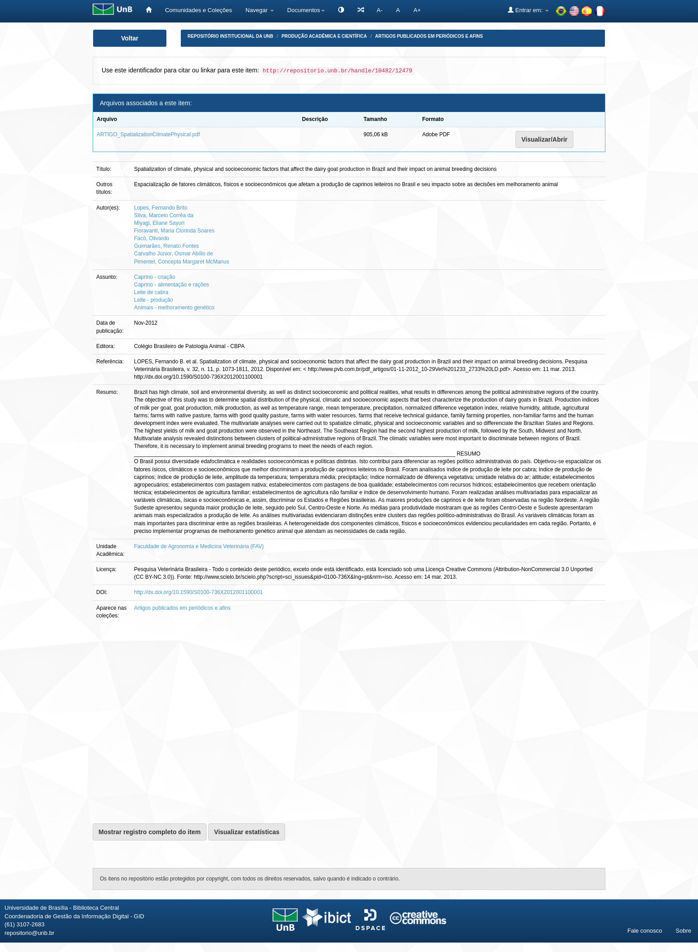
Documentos (306, 10)
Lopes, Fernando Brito (161, 208)
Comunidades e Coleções (198, 10)
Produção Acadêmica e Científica (324, 36)
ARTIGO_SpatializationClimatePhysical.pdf (148, 134)
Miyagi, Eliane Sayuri (159, 223)
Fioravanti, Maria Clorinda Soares (174, 231)
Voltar (130, 38)
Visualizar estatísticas (246, 832)
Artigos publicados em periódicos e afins (429, 36)
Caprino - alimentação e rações (171, 285)
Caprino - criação (154, 277)
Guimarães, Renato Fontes (166, 246)
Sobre (683, 930)
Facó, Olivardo (151, 238)
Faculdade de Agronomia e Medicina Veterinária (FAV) (199, 546)
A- (380, 10)
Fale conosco (644, 930)
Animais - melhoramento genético (174, 307)
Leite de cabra (151, 292)
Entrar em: (528, 9)
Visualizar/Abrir (544, 139)
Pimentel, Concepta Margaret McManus (181, 262)
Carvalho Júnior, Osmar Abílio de (173, 253)
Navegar (260, 10)
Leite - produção (153, 300)
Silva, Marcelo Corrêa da (163, 215)
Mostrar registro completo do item (149, 832)
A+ (417, 10)
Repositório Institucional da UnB (230, 36)
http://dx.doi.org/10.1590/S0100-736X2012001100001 (198, 592)
